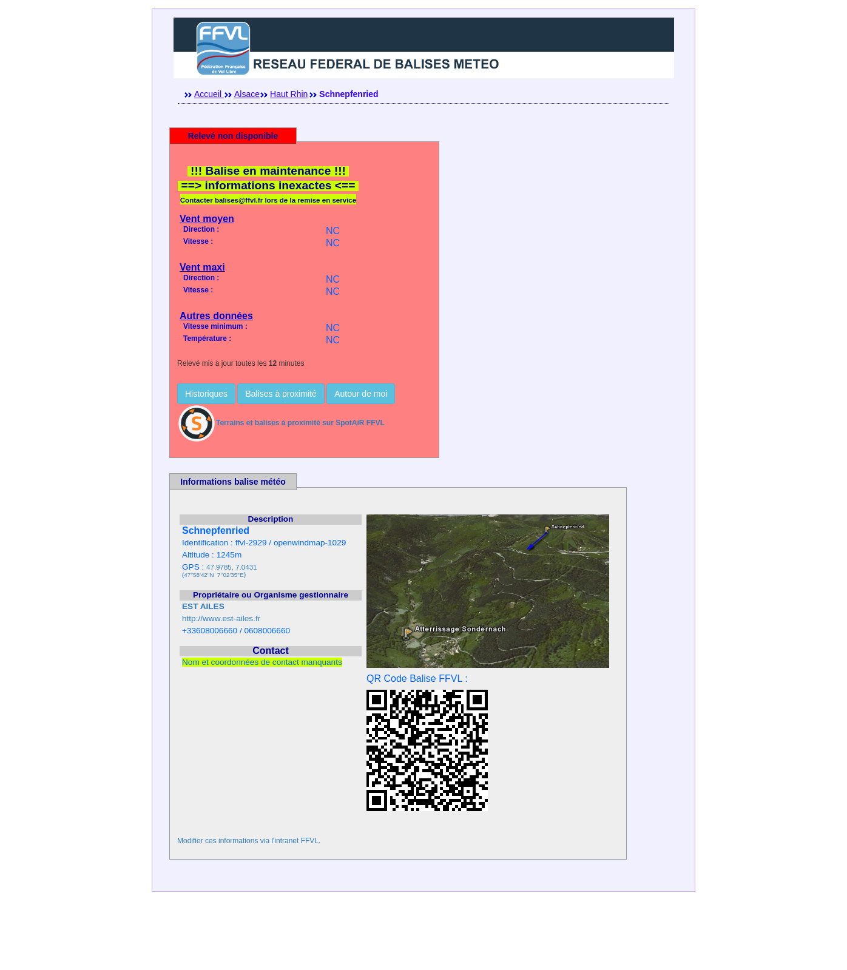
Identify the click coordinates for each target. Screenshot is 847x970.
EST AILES (203, 606)
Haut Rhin (289, 94)
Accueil (209, 94)
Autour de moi (360, 394)
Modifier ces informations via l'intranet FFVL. (248, 841)
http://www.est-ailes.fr (221, 618)
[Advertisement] (423, 942)
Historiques (206, 394)
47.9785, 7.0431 (231, 567)
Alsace (247, 94)
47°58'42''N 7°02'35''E (213, 574)
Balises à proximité (281, 394)
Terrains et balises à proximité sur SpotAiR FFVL (281, 423)
